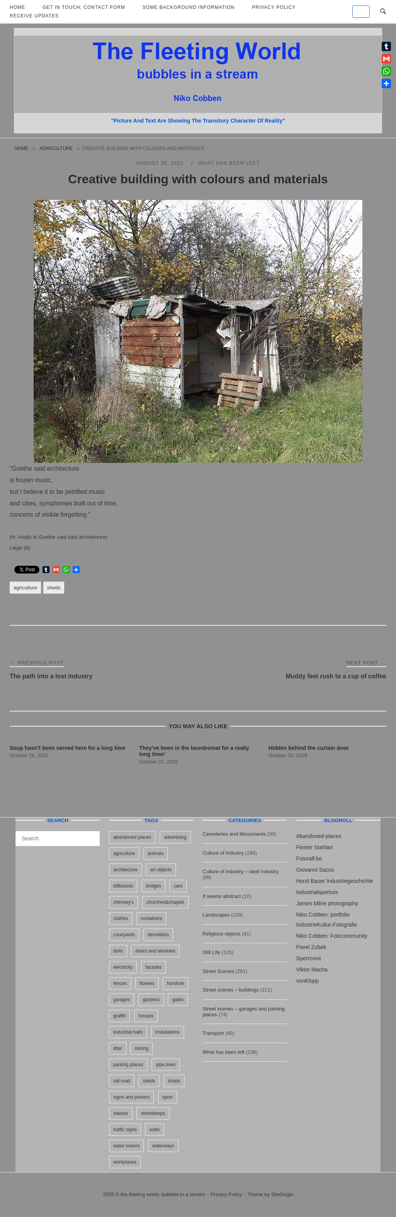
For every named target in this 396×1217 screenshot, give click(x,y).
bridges (153, 886)
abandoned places (132, 837)
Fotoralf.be (309, 858)
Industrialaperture (317, 892)
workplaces (125, 1162)
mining (141, 1048)
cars (178, 886)
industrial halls (128, 1032)
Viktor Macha (312, 969)
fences (120, 983)
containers (151, 918)
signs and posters (131, 1097)
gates (177, 999)
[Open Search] (383, 11)
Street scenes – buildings (231, 990)
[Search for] (57, 838)
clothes (120, 918)
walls (154, 1129)
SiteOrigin (282, 1194)
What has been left (229, 163)
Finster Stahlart (314, 847)
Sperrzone (308, 958)
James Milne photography (327, 903)
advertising (175, 837)
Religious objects (222, 934)
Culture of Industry (223, 853)
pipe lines (166, 1064)
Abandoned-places (318, 836)
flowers (147, 983)
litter (117, 1048)
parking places (128, 1064)
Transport (213, 1033)
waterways (163, 1146)
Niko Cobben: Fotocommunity (331, 936)
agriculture (55, 148)
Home (21, 148)
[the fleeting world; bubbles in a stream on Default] (361, 11)
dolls (118, 951)
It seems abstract (222, 896)
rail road (121, 1081)
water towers (126, 1146)
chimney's (123, 902)
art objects (160, 869)
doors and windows (155, 951)
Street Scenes (218, 971)
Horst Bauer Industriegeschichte (334, 881)
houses (146, 1016)
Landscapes (216, 915)
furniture (175, 983)
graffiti (119, 1016)
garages (121, 999)
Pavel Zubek (311, 947)
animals (156, 853)
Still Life (211, 952)
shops (174, 1081)
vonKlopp (307, 981)
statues (120, 1113)
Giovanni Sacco (315, 870)
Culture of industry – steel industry (241, 871)
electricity (123, 967)
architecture (125, 869)
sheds (54, 588)
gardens (151, 999)
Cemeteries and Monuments (234, 834)
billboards (123, 886)
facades (153, 967)
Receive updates (34, 16)
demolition (158, 934)
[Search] (91, 835)
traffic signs (125, 1129)
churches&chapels (165, 902)
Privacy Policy (226, 1194)
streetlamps (153, 1113)
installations (167, 1032)
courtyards (124, 934)
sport (167, 1097)
